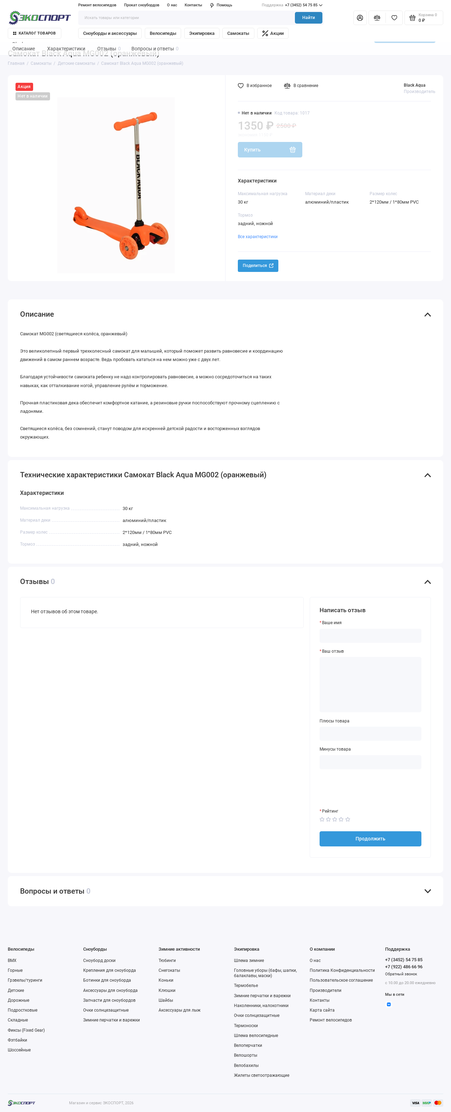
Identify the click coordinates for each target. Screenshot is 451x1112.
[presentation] (373, 789)
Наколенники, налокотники (261, 1005)
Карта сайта (322, 1010)
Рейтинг (330, 811)
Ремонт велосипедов (97, 5)
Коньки (166, 980)
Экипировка (202, 33)
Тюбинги (167, 960)
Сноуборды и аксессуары (110, 33)
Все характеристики (258, 236)
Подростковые (22, 1010)
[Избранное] (394, 18)
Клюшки (167, 990)
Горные (15, 970)
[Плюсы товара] (371, 734)
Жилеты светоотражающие (261, 1075)
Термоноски (246, 1025)
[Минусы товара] (371, 762)
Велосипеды (163, 33)
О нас (172, 5)
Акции (273, 33)
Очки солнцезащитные (106, 1010)
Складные (18, 1020)
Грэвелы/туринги (25, 980)
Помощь (221, 5)
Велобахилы (246, 1065)
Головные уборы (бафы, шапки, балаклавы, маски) (265, 973)
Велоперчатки (248, 1045)
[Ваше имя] (371, 636)
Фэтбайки (17, 1040)
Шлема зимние (249, 960)
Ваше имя (332, 622)
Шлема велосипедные (256, 1035)
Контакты (193, 5)
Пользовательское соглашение (341, 980)
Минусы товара (335, 749)
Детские (16, 990)
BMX (12, 960)
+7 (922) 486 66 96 (403, 966)
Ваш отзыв (333, 651)
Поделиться (258, 265)
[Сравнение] (377, 18)
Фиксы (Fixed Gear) (26, 1030)
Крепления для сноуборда (109, 970)
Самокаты (238, 33)
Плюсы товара (335, 721)
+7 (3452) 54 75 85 (292, 5)
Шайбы (166, 1000)
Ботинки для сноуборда (107, 980)
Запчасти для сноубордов (109, 1000)
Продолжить (370, 838)
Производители (325, 990)
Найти (308, 17)
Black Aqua (415, 85)
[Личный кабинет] (360, 18)
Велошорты (245, 1055)
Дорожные (18, 1000)
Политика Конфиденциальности (342, 970)
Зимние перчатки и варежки (111, 1020)
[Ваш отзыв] (371, 684)
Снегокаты (169, 970)
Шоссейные (19, 1050)
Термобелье (246, 985)
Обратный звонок (401, 974)
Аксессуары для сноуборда (110, 990)
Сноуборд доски (99, 960)
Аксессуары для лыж (179, 1010)
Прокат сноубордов (141, 5)
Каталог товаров (34, 33)
